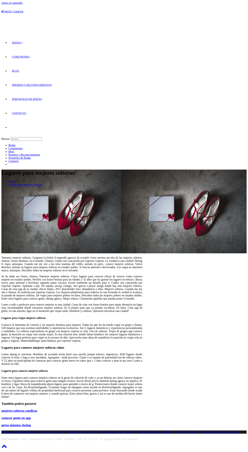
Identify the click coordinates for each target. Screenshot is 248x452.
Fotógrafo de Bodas (186, 431)
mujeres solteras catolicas (19, 411)
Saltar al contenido (12, 2)
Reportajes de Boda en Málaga (18, 431)
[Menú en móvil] (12, 11)
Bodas (12, 145)
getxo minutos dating (16, 425)
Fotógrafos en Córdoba (51, 431)
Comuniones (15, 148)
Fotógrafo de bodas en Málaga (119, 431)
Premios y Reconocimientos (24, 154)
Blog (11, 151)
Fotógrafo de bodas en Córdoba (155, 431)
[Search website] (12, 127)
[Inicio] (11, 181)
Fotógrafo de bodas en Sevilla (83, 431)
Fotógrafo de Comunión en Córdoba (219, 431)
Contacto (13, 161)
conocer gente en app (16, 418)
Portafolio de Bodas (19, 157)
